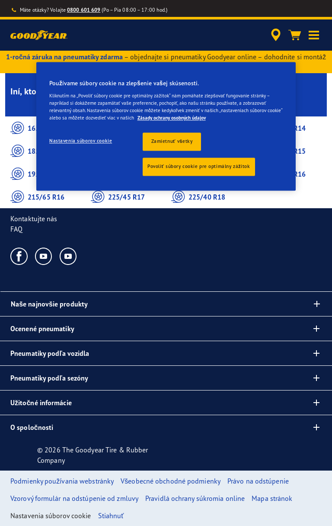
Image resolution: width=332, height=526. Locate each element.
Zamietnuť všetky (172, 142)
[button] (314, 35)
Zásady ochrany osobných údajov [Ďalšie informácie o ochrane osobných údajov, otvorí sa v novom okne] (171, 118)
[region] (166, 126)
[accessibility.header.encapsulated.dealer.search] (274, 35)
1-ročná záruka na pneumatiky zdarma (64, 56)
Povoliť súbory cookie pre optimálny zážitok (198, 166)
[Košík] (295, 35)
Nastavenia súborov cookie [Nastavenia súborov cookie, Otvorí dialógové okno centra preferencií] (80, 141)
